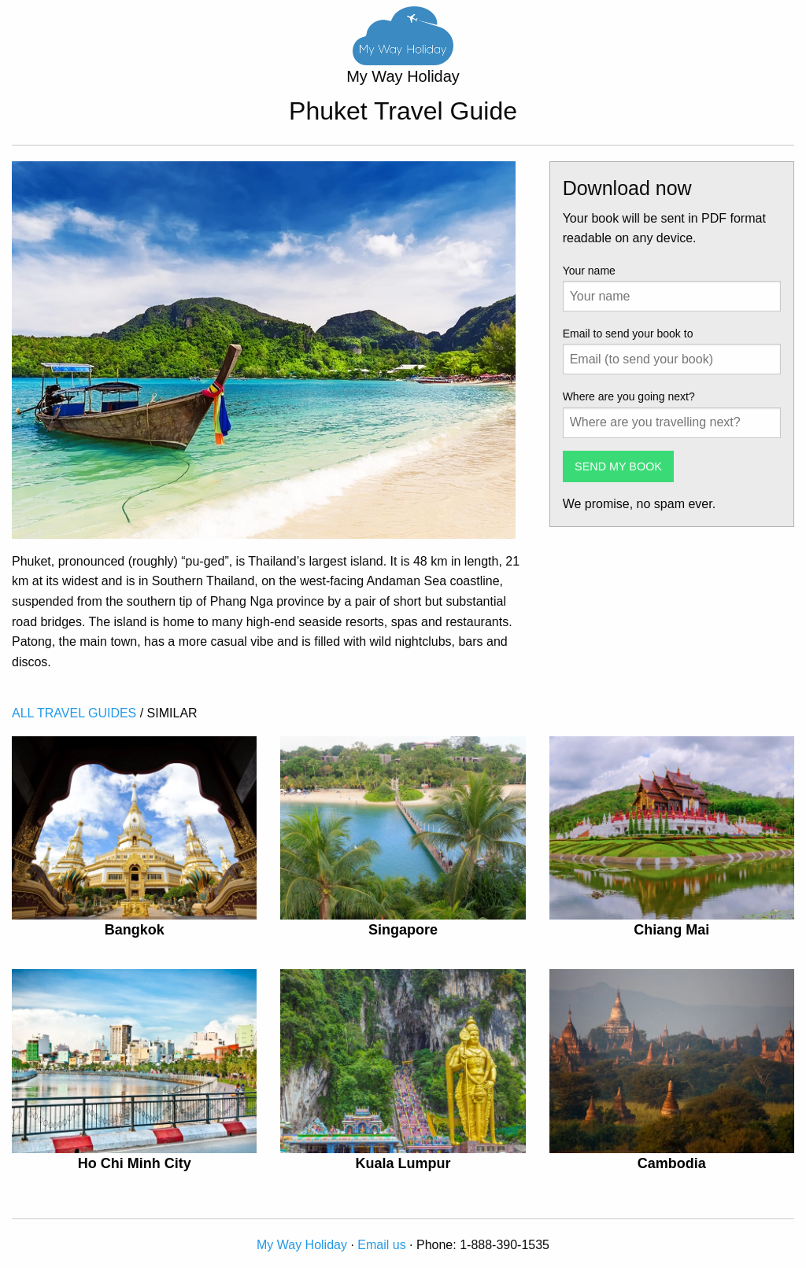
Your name (589, 270)
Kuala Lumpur (402, 1163)
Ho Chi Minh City (134, 1163)
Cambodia (672, 1163)
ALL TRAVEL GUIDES (74, 713)
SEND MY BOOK (618, 466)
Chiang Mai (671, 930)
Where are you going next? (629, 396)
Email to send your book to (628, 333)
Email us (381, 1244)
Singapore (403, 930)
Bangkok (135, 930)
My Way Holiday (302, 1244)
